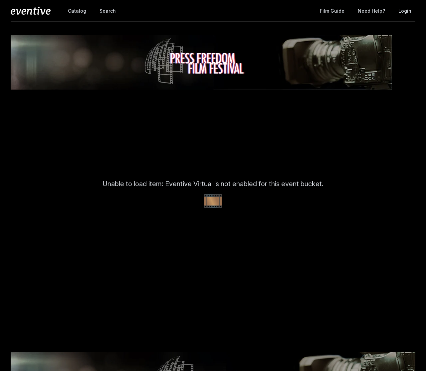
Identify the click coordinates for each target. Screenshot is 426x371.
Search (108, 11)
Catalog (77, 11)
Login (404, 11)
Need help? (371, 11)
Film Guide (332, 11)
